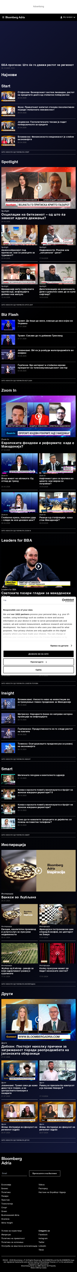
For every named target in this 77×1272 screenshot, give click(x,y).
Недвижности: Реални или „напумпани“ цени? (54, 251)
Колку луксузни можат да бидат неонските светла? (54, 969)
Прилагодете (39, 662)
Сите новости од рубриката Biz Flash (16, 380)
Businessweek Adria (10, 1215)
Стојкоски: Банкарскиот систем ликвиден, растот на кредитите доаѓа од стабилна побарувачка (46, 93)
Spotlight (10, 162)
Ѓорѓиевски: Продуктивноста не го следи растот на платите (45, 730)
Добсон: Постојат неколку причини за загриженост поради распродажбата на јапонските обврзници (35, 1050)
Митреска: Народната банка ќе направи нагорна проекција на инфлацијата (45, 715)
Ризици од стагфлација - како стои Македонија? (56, 519)
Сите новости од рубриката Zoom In (16, 530)
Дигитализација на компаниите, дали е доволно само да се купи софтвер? (57, 292)
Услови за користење (11, 1231)
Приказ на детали (59, 646)
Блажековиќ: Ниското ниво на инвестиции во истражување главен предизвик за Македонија (44, 701)
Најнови (9, 75)
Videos (42, 1185)
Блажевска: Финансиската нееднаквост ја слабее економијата (46, 138)
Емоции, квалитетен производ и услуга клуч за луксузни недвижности (18, 932)
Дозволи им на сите (38, 654)
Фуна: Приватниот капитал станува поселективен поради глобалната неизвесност (46, 108)
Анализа (5, 1219)
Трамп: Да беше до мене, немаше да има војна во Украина (45, 322)
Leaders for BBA (16, 540)
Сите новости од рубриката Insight (16, 759)
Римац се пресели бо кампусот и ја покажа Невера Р (57, 1087)
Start (5, 86)
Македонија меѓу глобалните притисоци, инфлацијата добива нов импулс (17, 292)
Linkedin (42, 1246)
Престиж (5, 1200)
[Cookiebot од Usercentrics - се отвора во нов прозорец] (62, 600)
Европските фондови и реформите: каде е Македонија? (37, 445)
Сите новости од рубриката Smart (15, 835)
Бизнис (4, 1189)
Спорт (4, 1208)
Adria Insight (7, 1223)
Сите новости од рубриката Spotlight (17, 305)
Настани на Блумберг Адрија (52, 1192)
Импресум (6, 1235)
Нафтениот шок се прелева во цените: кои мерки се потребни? (56, 481)
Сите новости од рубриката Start (15, 152)
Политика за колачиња (12, 1242)
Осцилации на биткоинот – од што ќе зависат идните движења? (33, 216)
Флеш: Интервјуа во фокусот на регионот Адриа (19, 1128)
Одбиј (38, 670)
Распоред (43, 1189)
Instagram (43, 1238)
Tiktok (41, 1250)
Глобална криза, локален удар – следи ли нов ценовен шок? (18, 519)
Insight (7, 693)
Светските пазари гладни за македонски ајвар (36, 595)
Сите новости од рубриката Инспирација (18, 984)
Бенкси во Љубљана (18, 897)
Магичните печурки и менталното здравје (41, 775)
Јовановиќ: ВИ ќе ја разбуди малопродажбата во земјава (46, 351)
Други (7, 994)
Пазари (4, 1196)
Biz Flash (10, 315)
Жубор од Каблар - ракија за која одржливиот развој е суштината (17, 971)
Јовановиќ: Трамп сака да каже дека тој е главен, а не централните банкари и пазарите (19, 1089)
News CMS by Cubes (38, 1268)
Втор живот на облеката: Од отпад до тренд (17, 480)
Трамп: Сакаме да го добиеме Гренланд (40, 336)
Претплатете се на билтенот (44, 1173)
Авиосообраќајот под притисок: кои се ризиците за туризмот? (18, 253)
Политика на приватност (13, 1238)
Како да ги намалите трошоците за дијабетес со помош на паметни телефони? (45, 821)
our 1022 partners (20, 614)
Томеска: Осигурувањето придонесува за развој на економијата (45, 745)
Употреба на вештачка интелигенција (19, 1246)
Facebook (43, 1235)
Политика (5, 1192)
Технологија (7, 1204)
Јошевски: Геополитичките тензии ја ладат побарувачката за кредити (42, 123)
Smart (6, 769)
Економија (6, 1185)
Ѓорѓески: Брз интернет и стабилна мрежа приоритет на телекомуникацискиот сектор (43, 366)
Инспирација (13, 845)
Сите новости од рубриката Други (15, 1140)
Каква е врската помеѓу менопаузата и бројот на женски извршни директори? (45, 806)
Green (4, 1211)
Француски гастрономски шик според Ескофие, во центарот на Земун (56, 932)
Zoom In (8, 390)
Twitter (42, 1242)
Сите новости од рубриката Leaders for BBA (19, 683)
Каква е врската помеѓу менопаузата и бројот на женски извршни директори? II (45, 791)
